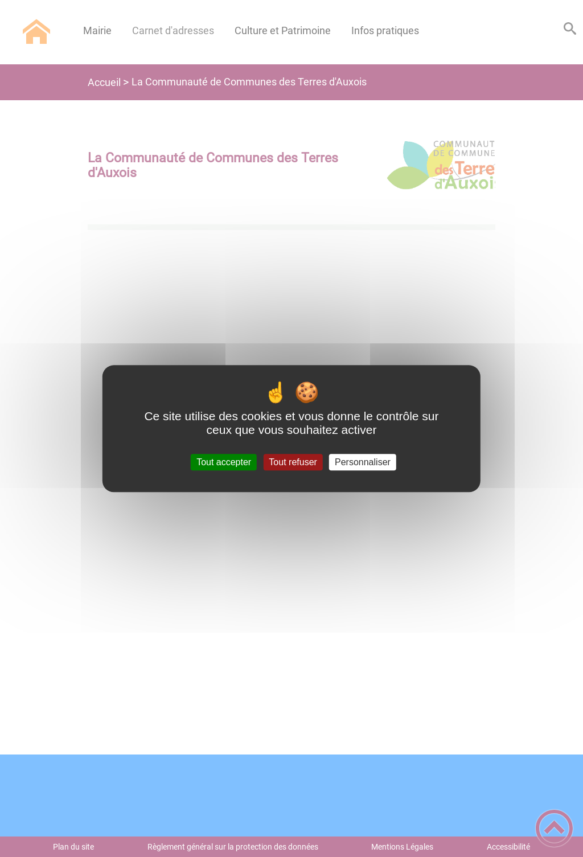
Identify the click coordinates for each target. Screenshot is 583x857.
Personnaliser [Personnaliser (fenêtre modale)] (363, 462)
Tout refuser (293, 462)
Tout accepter (223, 462)
